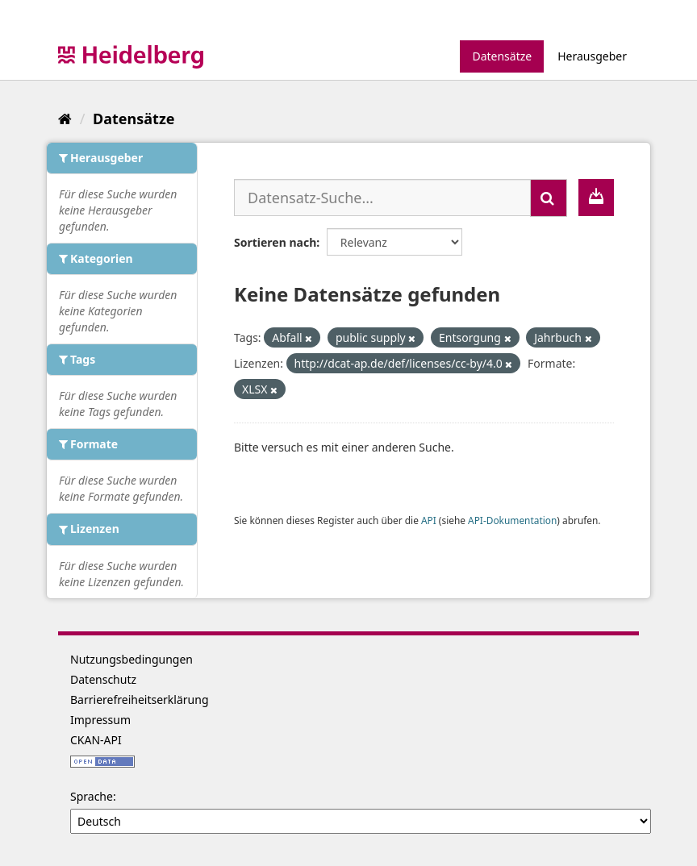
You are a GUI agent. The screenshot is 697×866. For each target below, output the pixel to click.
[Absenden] (548, 198)
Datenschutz (103, 679)
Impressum (100, 719)
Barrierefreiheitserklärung (139, 699)
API (428, 520)
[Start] (65, 118)
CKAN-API (96, 739)
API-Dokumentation (512, 520)
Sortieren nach (275, 242)
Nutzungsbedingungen (131, 659)
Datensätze (502, 56)
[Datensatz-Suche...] (382, 197)
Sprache (91, 796)
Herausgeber (592, 56)
